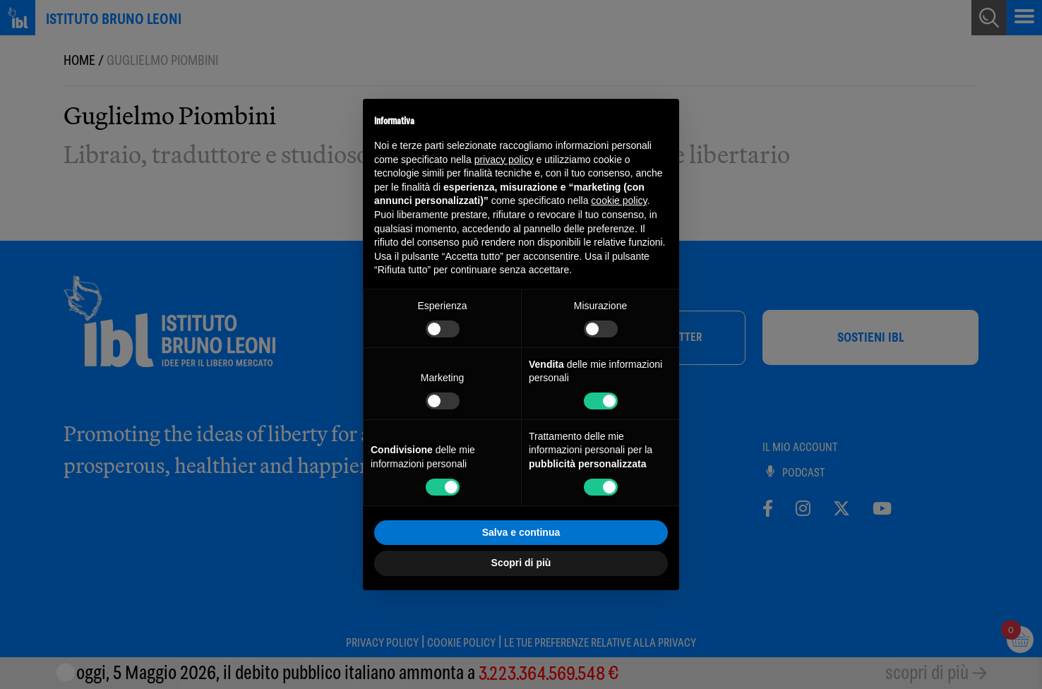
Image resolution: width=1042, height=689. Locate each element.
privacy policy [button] (504, 159)
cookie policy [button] (619, 200)
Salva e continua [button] (521, 532)
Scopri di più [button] (521, 562)
